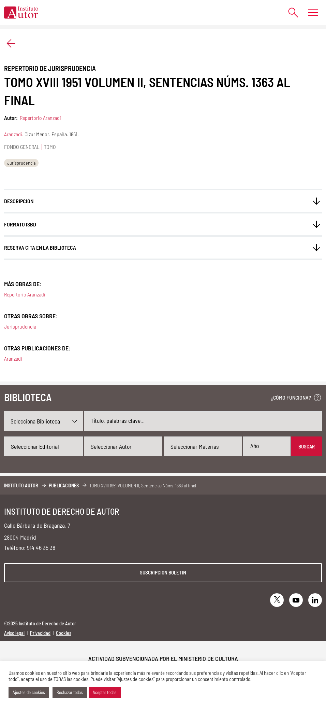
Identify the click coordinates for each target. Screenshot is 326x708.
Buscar (306, 446)
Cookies (63, 633)
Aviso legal (14, 633)
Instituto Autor (21, 485)
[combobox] (43, 446)
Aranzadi (13, 134)
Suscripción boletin (163, 572)
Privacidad (40, 633)
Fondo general (22, 146)
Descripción (18, 201)
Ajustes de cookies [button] (29, 692)
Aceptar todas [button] (105, 692)
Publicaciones (64, 485)
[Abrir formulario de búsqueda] (290, 12)
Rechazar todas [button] (70, 692)
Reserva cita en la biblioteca (40, 247)
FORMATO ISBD (20, 224)
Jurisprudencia (21, 163)
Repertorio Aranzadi (40, 117)
